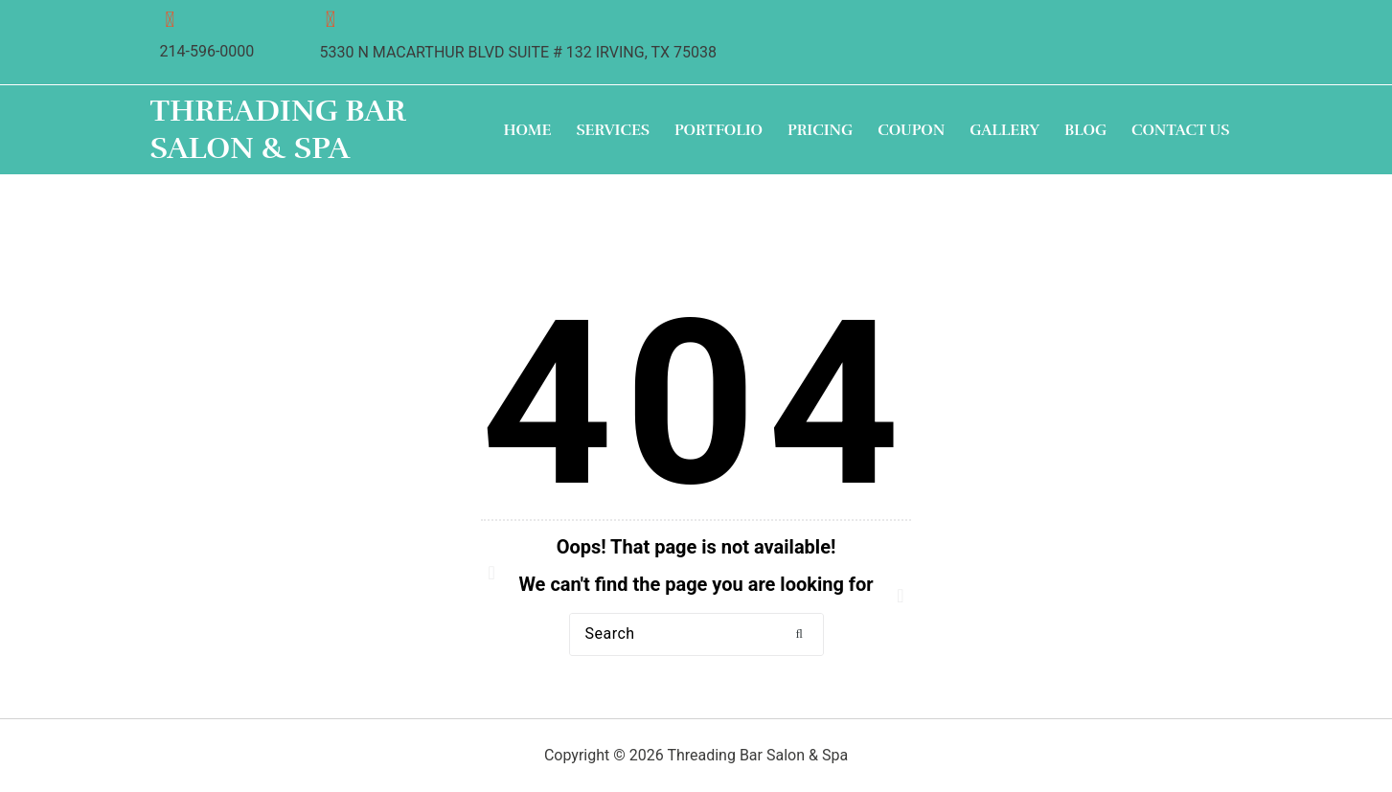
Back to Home (696, 699)
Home (528, 131)
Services (613, 131)
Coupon (911, 131)
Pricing (820, 131)
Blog (1085, 131)
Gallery (1004, 131)
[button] (800, 635)
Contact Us (1180, 131)
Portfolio (718, 131)
